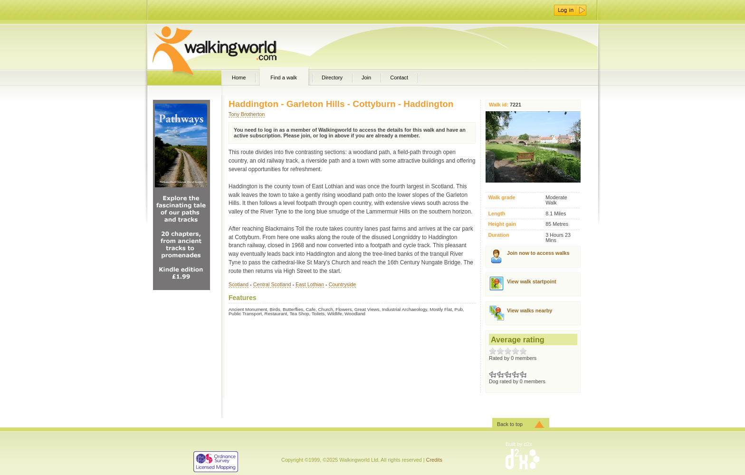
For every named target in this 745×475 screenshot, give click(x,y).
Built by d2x (519, 444)
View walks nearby (529, 310)
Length (496, 213)
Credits (434, 460)
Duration (498, 235)
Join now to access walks (538, 253)
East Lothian (310, 284)
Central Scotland (272, 284)
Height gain (502, 224)
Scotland (238, 284)
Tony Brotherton (247, 114)
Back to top (510, 424)
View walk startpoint (531, 281)
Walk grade (501, 197)
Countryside (342, 284)
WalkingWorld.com (231, 46)
